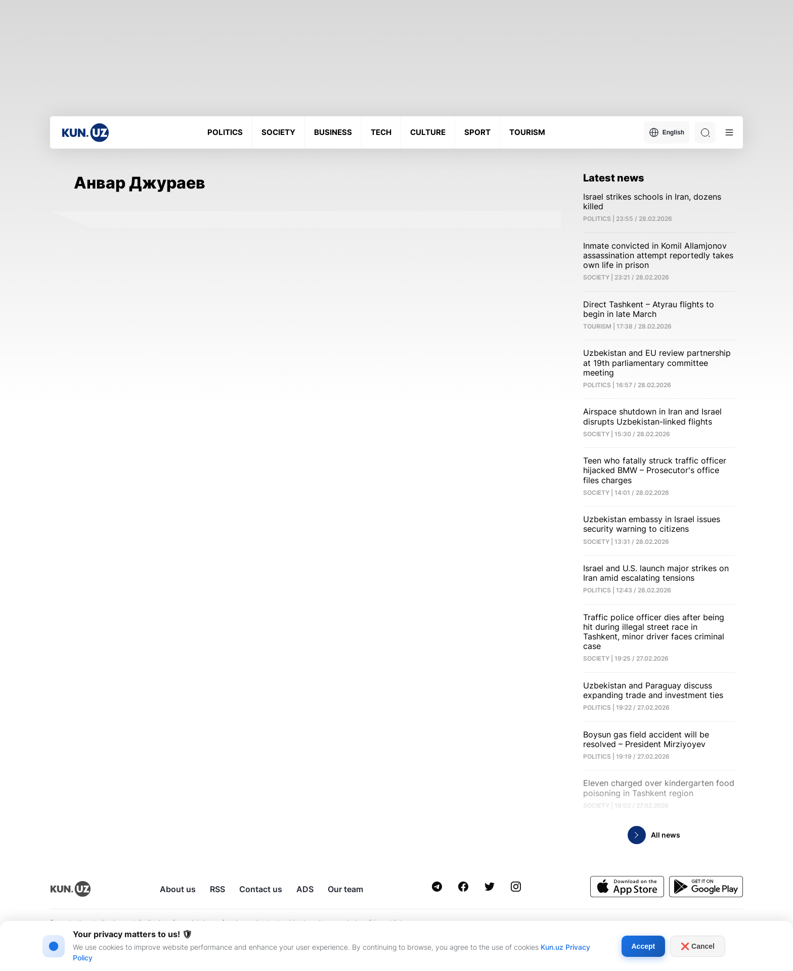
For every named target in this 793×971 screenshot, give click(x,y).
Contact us (260, 889)
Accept (643, 946)
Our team (345, 889)
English (666, 132)
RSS (217, 889)
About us (178, 889)
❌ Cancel (698, 946)
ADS (305, 889)
